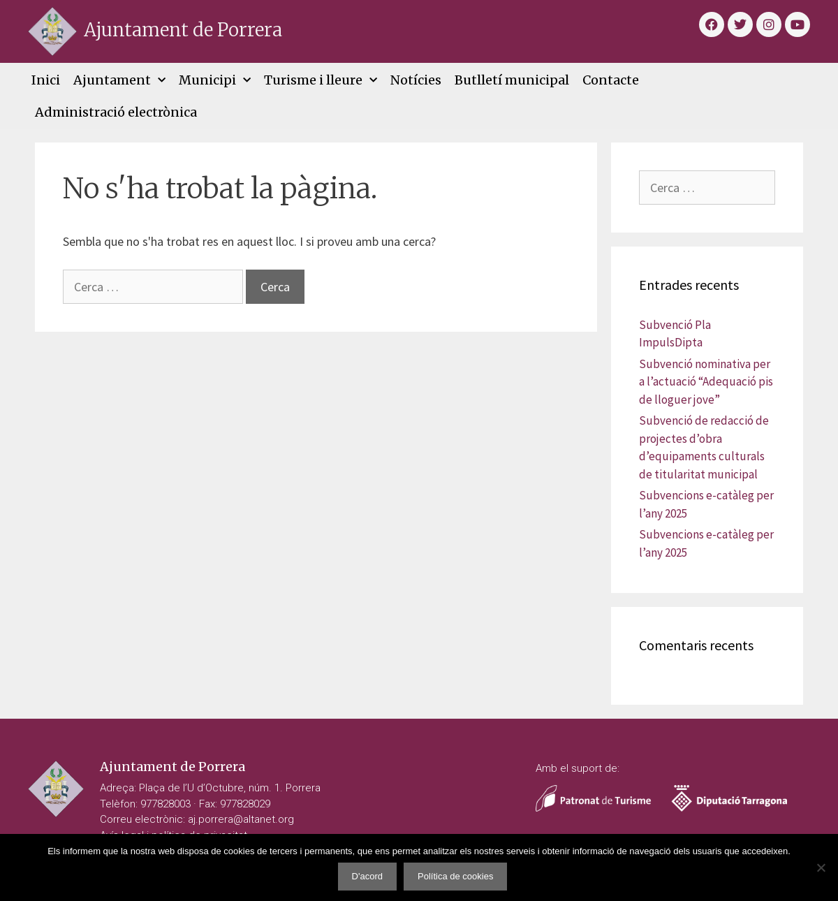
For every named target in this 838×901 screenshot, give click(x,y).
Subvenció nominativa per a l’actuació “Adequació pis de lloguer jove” (706, 381)
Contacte (610, 80)
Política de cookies (455, 876)
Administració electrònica (116, 112)
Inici (45, 80)
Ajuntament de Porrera (183, 29)
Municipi (215, 80)
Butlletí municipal (512, 80)
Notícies (415, 80)
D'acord (367, 876)
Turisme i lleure (320, 80)
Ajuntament (119, 80)
